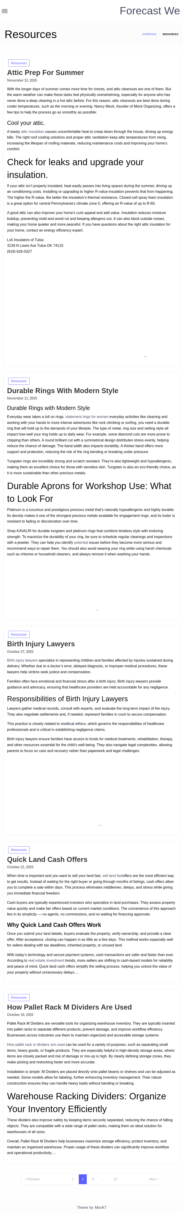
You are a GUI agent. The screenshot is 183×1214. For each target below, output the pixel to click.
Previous (33, 1179)
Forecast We (149, 11)
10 (115, 1179)
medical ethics (73, 724)
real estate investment (46, 960)
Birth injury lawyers (22, 660)
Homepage (149, 34)
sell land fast (112, 876)
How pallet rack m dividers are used (36, 1044)
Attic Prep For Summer (45, 73)
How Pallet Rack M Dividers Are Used (69, 1007)
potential (81, 542)
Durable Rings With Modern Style (62, 391)
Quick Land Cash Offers (47, 859)
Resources (19, 63)
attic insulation (32, 132)
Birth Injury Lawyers (41, 644)
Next (152, 1179)
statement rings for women (87, 417)
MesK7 (100, 1207)
